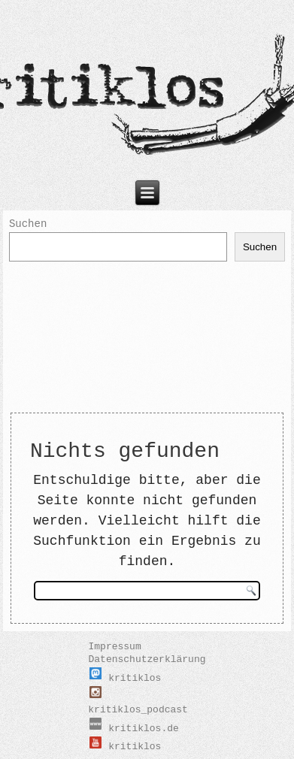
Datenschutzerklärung (146, 659)
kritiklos (125, 678)
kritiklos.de (134, 728)
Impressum (114, 646)
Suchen (28, 224)
